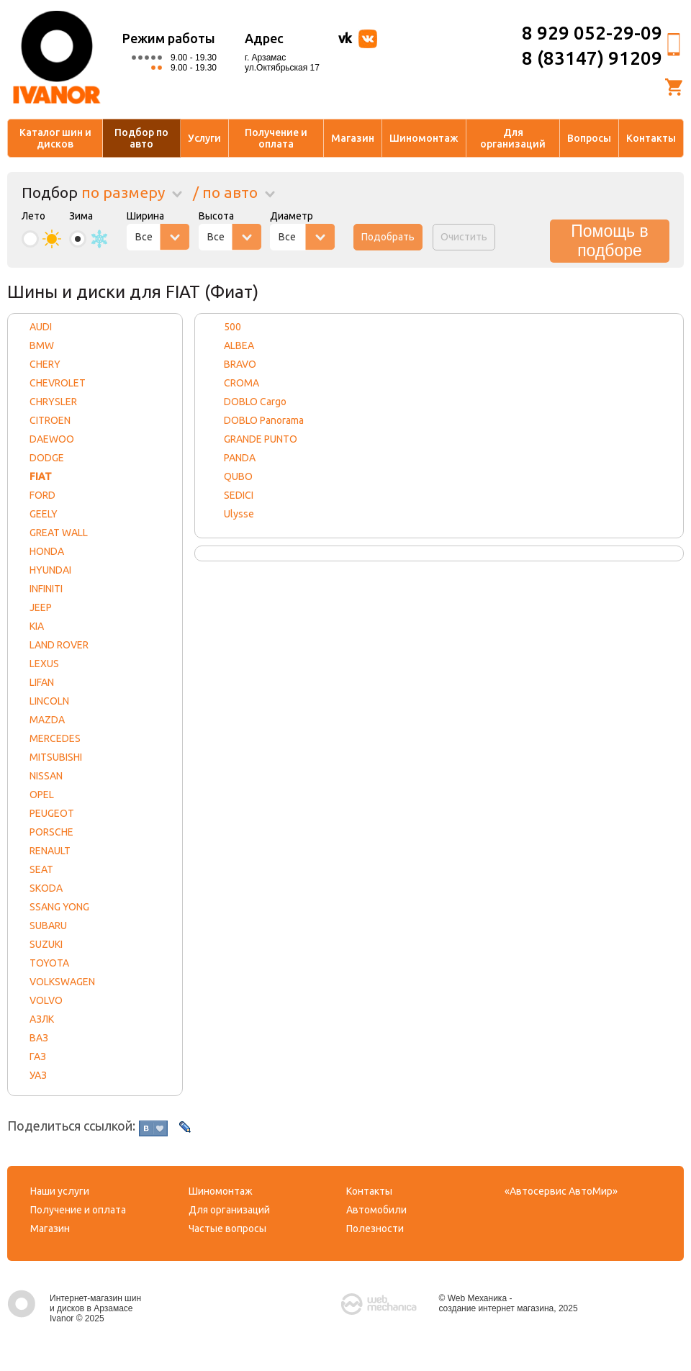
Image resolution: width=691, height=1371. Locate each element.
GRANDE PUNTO (260, 439)
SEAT (41, 869)
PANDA (240, 457)
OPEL (42, 794)
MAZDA (47, 719)
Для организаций (513, 138)
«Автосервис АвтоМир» (561, 1191)
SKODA (46, 888)
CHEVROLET (58, 383)
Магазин (352, 138)
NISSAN (46, 776)
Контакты (651, 138)
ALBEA (239, 345)
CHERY (45, 364)
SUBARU (48, 925)
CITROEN (50, 420)
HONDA (47, 551)
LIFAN (42, 682)
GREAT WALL (59, 532)
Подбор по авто (141, 138)
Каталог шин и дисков (55, 138)
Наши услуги (59, 1191)
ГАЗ (38, 1056)
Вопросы (589, 138)
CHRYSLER (53, 401)
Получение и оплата (276, 138)
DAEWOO (52, 439)
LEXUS (44, 663)
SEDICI (238, 495)
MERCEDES (55, 738)
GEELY (44, 514)
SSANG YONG (59, 907)
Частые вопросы (227, 1228)
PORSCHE (51, 832)
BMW (42, 345)
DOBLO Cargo (255, 401)
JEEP (41, 607)
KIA (37, 626)
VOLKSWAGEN (62, 981)
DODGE (47, 457)
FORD (42, 495)
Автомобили (376, 1210)
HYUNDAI (50, 570)
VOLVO (46, 1000)
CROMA (241, 383)
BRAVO (240, 364)
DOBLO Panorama (264, 420)
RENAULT (50, 850)
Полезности (375, 1228)
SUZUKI (46, 944)
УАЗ (38, 1075)
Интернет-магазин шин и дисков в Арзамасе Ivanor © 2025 (74, 1308)
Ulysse (239, 514)
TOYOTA (49, 963)
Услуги (204, 138)
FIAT (41, 476)
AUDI (41, 326)
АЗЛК (42, 1019)
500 (232, 326)
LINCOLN (49, 701)
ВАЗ (39, 1038)
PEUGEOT (52, 813)
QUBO (238, 476)
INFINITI (46, 588)
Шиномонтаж (424, 138)
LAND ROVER (59, 645)
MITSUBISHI (56, 757)
